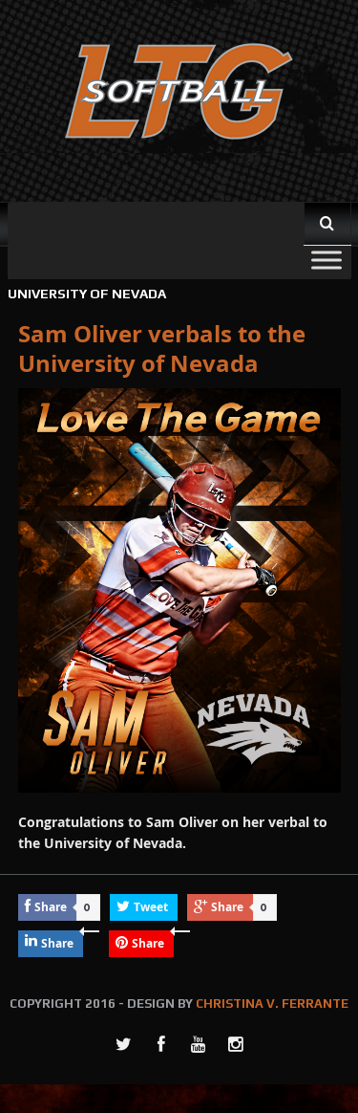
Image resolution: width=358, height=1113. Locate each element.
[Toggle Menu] (326, 260)
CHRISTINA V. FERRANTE (272, 1003)
